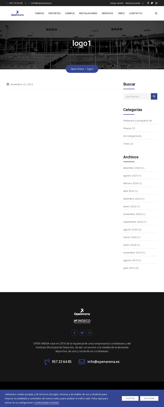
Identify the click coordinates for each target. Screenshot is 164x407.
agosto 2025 (130, 175)
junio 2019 (129, 268)
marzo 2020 (130, 237)
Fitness (127, 128)
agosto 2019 (130, 260)
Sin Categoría (130, 135)
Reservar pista (133, 3)
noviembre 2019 (132, 252)
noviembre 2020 (132, 214)
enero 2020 (129, 244)
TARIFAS (39, 13)
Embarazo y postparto (135, 120)
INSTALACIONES (88, 13)
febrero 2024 (130, 183)
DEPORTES (55, 13)
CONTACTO (135, 13)
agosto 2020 (130, 229)
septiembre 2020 (133, 221)
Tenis (126, 143)
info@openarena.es (41, 3)
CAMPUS (70, 13)
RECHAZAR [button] (149, 398)
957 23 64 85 (16, 3)
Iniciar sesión (116, 3)
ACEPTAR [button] (130, 398)
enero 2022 (129, 206)
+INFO (121, 13)
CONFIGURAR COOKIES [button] (46, 402)
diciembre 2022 (132, 198)
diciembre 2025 (132, 167)
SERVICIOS (107, 13)
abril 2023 (128, 191)
